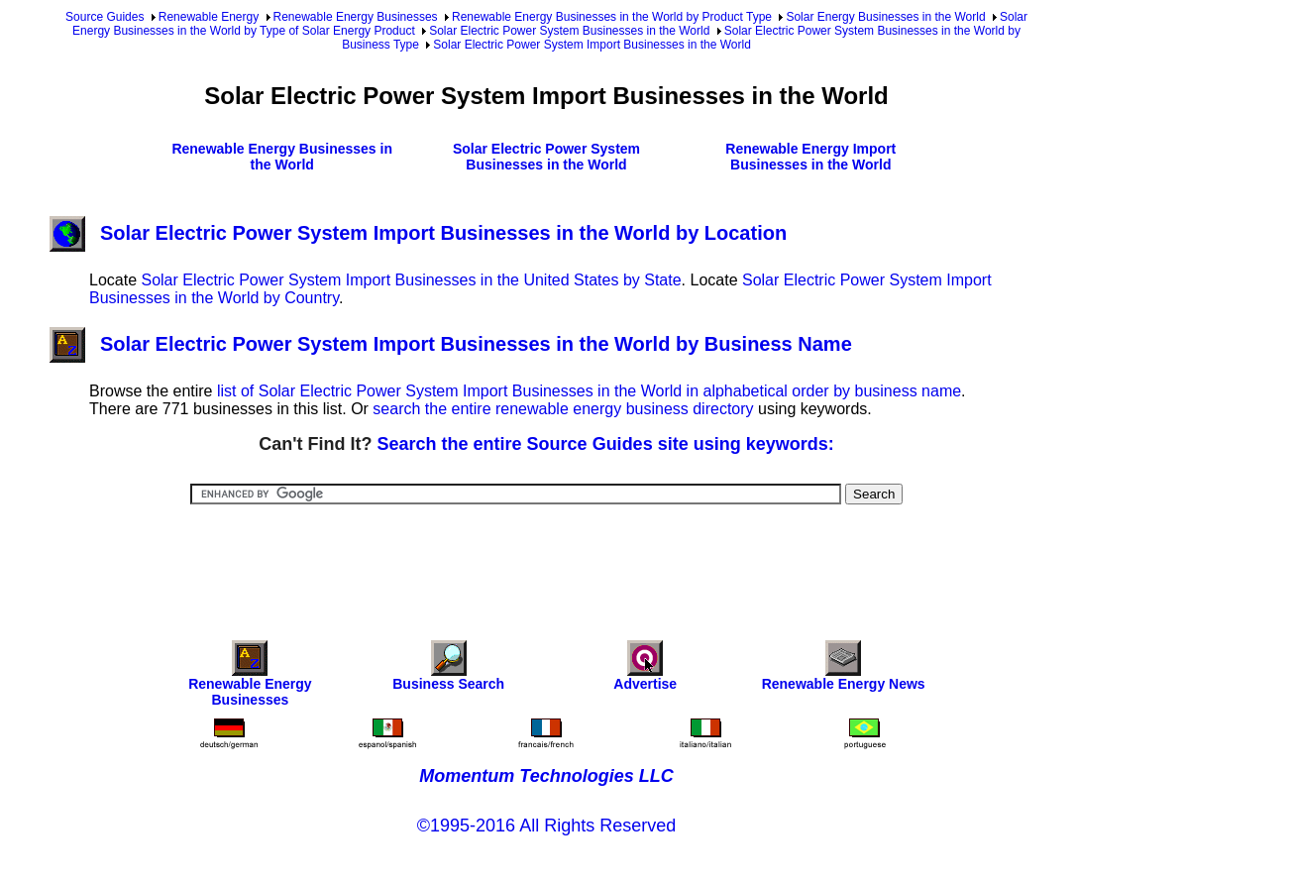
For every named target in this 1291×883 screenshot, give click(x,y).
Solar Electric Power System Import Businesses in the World (592, 45)
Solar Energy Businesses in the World (885, 17)
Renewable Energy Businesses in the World (281, 156)
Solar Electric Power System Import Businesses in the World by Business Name (451, 344)
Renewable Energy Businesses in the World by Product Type (612, 17)
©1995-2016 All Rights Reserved (546, 825)
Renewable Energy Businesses (355, 17)
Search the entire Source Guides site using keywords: (605, 444)
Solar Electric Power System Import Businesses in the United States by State (411, 280)
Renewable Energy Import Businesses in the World (810, 156)
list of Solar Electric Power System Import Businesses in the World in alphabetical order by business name (589, 391)
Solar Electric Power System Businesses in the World (569, 31)
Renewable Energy (209, 17)
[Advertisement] (547, 559)
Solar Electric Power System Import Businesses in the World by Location (418, 233)
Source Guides (104, 17)
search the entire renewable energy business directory (563, 408)
